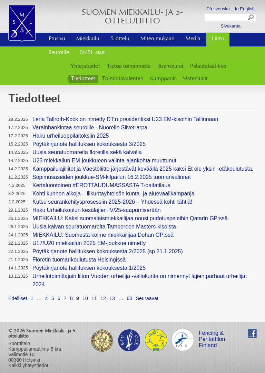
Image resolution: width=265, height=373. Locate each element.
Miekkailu (87, 39)
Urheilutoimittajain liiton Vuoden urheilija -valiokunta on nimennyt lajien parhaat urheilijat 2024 (139, 280)
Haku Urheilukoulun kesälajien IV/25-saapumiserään (96, 210)
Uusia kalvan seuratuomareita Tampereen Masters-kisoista (104, 227)
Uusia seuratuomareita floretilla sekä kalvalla (87, 152)
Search (251, 18)
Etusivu (57, 39)
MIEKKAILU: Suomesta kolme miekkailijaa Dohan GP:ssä (103, 235)
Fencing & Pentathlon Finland (212, 334)
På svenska (218, 8)
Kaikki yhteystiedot (28, 365)
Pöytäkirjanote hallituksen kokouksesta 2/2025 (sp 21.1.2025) (107, 251)
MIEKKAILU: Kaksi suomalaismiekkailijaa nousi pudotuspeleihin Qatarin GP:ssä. (130, 218)
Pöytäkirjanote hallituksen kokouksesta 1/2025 (89, 268)
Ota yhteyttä (230, 36)
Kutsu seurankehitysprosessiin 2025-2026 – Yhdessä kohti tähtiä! (112, 202)
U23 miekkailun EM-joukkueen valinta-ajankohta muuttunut (104, 160)
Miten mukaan (157, 39)
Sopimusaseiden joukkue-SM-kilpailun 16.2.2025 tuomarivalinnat (111, 177)
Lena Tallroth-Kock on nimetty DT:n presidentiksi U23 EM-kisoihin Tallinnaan (125, 119)
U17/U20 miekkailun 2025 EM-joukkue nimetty (89, 243)
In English (245, 8)
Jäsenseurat (170, 66)
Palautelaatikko (208, 66)
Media (193, 39)
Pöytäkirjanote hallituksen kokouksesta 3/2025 (89, 144)
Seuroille (59, 52)
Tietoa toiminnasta (129, 66)
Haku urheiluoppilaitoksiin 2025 (70, 136)
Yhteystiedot (85, 66)
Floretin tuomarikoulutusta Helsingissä (79, 260)
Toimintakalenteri (123, 79)
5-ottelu (120, 39)
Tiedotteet (83, 79)
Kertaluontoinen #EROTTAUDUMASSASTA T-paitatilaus (101, 185)
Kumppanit (163, 79)
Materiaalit (195, 79)
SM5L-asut (92, 52)
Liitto (218, 39)
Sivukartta (230, 26)
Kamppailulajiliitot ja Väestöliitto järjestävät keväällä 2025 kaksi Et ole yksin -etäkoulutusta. (142, 169)
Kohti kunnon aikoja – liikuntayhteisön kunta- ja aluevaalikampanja (113, 193)
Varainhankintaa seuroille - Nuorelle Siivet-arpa (89, 127)
